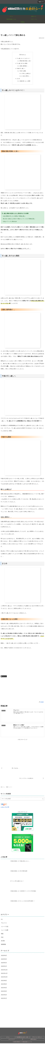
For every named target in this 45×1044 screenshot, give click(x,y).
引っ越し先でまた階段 (22, 63)
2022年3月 (4, 959)
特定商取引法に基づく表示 (22, 1037)
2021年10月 (4, 977)
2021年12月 (4, 970)
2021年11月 (4, 974)
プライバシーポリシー (37, 1037)
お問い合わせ (33, 1040)
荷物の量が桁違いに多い (25, 61)
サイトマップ (12, 1040)
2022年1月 (4, 967)
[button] (43, 799)
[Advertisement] (22, 28)
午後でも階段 (23, 71)
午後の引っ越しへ (21, 68)
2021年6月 (4, 981)
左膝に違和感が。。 (24, 66)
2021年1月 (4, 999)
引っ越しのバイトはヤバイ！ (23, 58)
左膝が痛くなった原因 (25, 81)
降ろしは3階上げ (27, 74)
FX (2, 920)
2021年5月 (4, 984)
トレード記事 (4, 930)
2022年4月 (4, 956)
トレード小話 (4, 927)
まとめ (18, 79)
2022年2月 (4, 963)
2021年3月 (4, 992)
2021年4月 (4, 988)
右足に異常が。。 (27, 76)
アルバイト (4, 676)
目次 (20, 54)
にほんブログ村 (5, 807)
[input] (22, 799)
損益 (2, 934)
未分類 (3, 941)
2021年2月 (4, 995)
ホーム (7, 1037)
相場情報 (3, 945)
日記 (2, 938)
